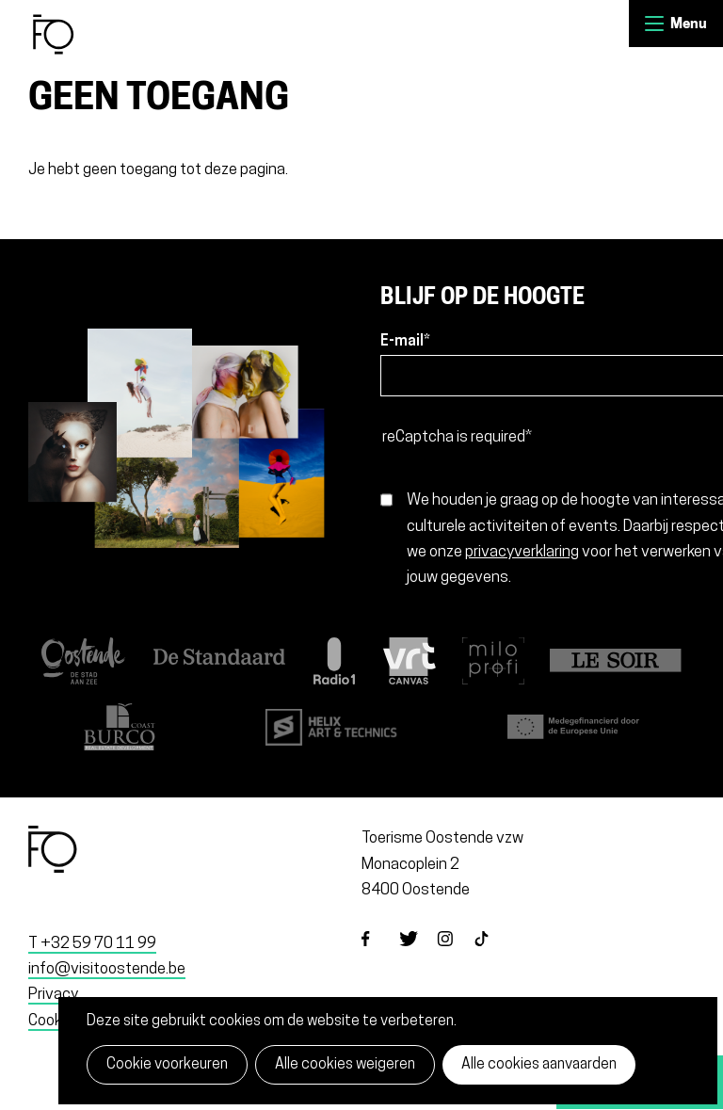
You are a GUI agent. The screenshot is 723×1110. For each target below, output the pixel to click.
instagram (455, 954)
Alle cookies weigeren (345, 1064)
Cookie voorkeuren (167, 1064)
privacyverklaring (522, 552)
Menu (654, 23)
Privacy (53, 995)
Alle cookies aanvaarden (539, 1064)
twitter (418, 954)
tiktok (493, 954)
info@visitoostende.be (106, 969)
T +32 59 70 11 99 (92, 944)
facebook (380, 954)
